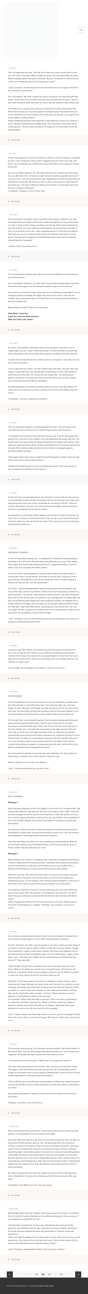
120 (61, 1273)
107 (50, 1273)
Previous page (10, 1274)
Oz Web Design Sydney (46, 1286)
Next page (78, 1274)
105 (37, 1273)
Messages (16, 140)
